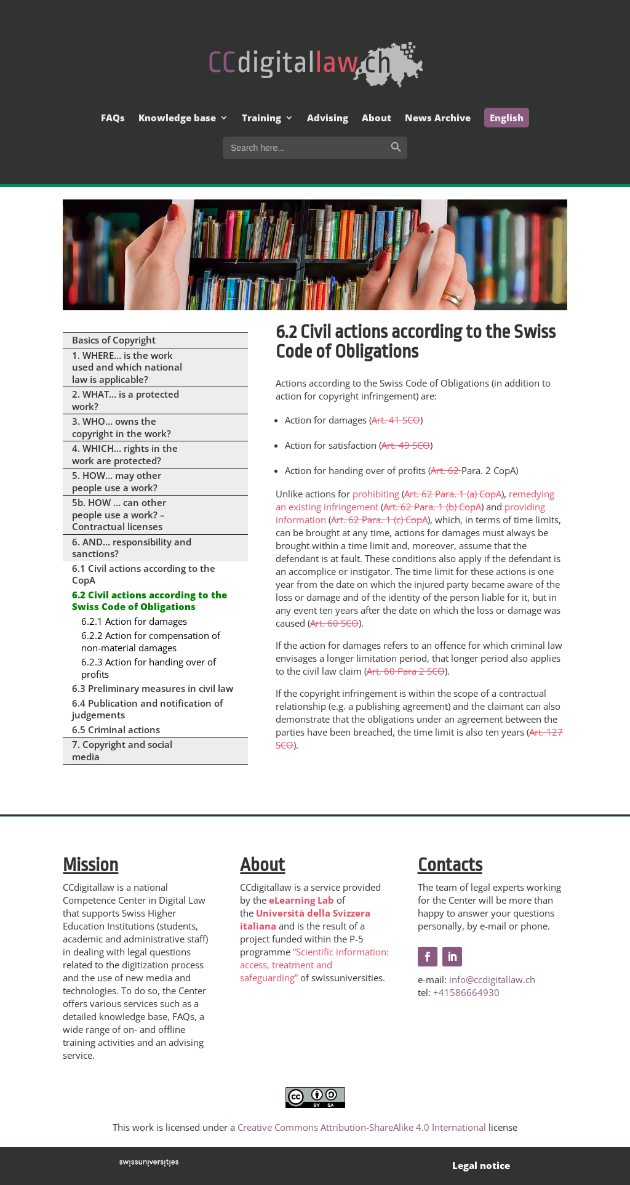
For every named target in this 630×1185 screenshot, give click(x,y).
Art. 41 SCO (396, 420)
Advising (327, 118)
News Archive (438, 118)
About (376, 118)
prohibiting (376, 494)
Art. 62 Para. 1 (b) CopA (432, 506)
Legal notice (481, 1165)
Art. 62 (446, 470)
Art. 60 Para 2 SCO (406, 671)
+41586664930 (466, 992)
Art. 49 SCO (405, 445)
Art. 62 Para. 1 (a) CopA (452, 494)
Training (261, 118)
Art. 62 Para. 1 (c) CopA (379, 519)
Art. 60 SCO (334, 623)
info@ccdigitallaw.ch (492, 979)
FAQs (113, 118)
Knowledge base (177, 118)
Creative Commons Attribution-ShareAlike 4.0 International (361, 1127)
